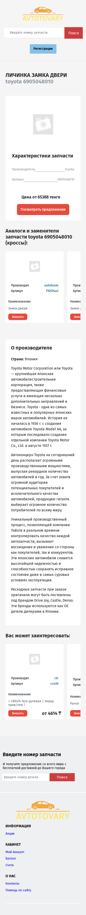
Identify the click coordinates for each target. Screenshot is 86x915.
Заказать (18, 316)
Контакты (12, 884)
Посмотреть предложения (43, 209)
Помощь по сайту (18, 890)
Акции (10, 834)
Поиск (73, 33)
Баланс (11, 858)
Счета (10, 865)
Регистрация (43, 49)
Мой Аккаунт (15, 852)
